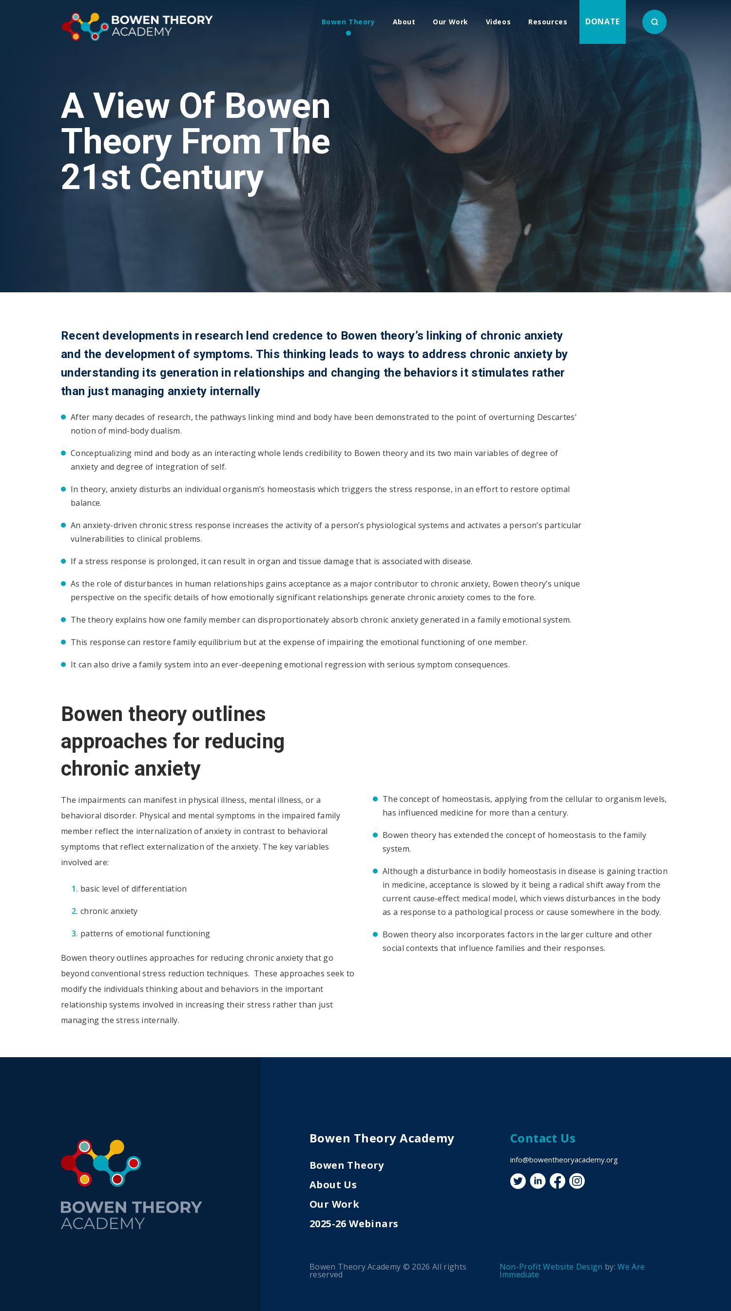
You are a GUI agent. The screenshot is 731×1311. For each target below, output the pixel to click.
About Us (333, 1184)
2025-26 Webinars (353, 1223)
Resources (547, 21)
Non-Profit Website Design (551, 1266)
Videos (498, 21)
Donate (602, 21)
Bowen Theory (348, 21)
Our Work (450, 21)
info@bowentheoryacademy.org (564, 1159)
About (404, 21)
